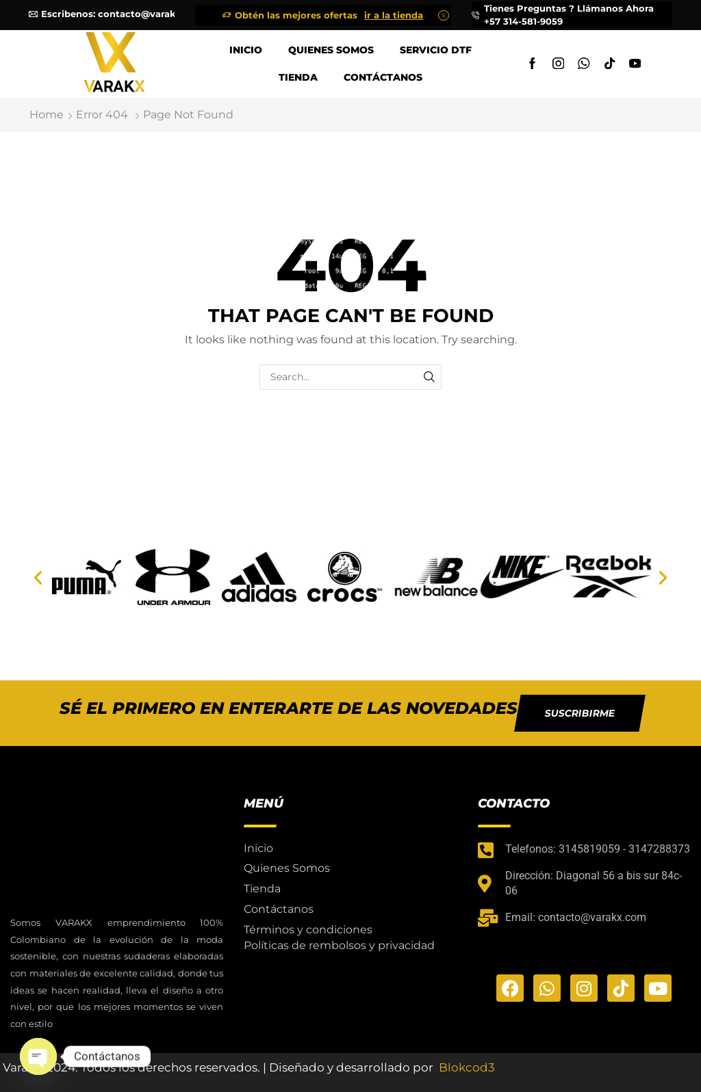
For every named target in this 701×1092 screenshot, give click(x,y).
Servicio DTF (436, 50)
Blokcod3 (467, 1067)
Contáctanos (383, 77)
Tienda (298, 77)
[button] (38, 577)
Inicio (245, 50)
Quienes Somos (331, 50)
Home (46, 114)
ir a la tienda (393, 15)
